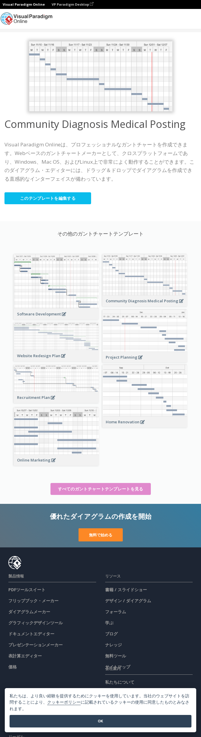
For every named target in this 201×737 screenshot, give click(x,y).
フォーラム (115, 611)
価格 (12, 667)
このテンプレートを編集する (48, 198)
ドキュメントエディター (31, 634)
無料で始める (100, 535)
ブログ (111, 634)
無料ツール (115, 656)
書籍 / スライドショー (126, 589)
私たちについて (119, 682)
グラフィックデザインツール (35, 622)
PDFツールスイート (26, 589)
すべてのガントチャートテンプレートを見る (100, 489)
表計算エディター (25, 656)
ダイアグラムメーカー (29, 611)
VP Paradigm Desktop (72, 4)
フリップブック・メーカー (33, 600)
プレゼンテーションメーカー (35, 645)
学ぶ (109, 622)
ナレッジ (113, 645)
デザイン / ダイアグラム (128, 600)
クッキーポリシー (64, 702)
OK (100, 721)
